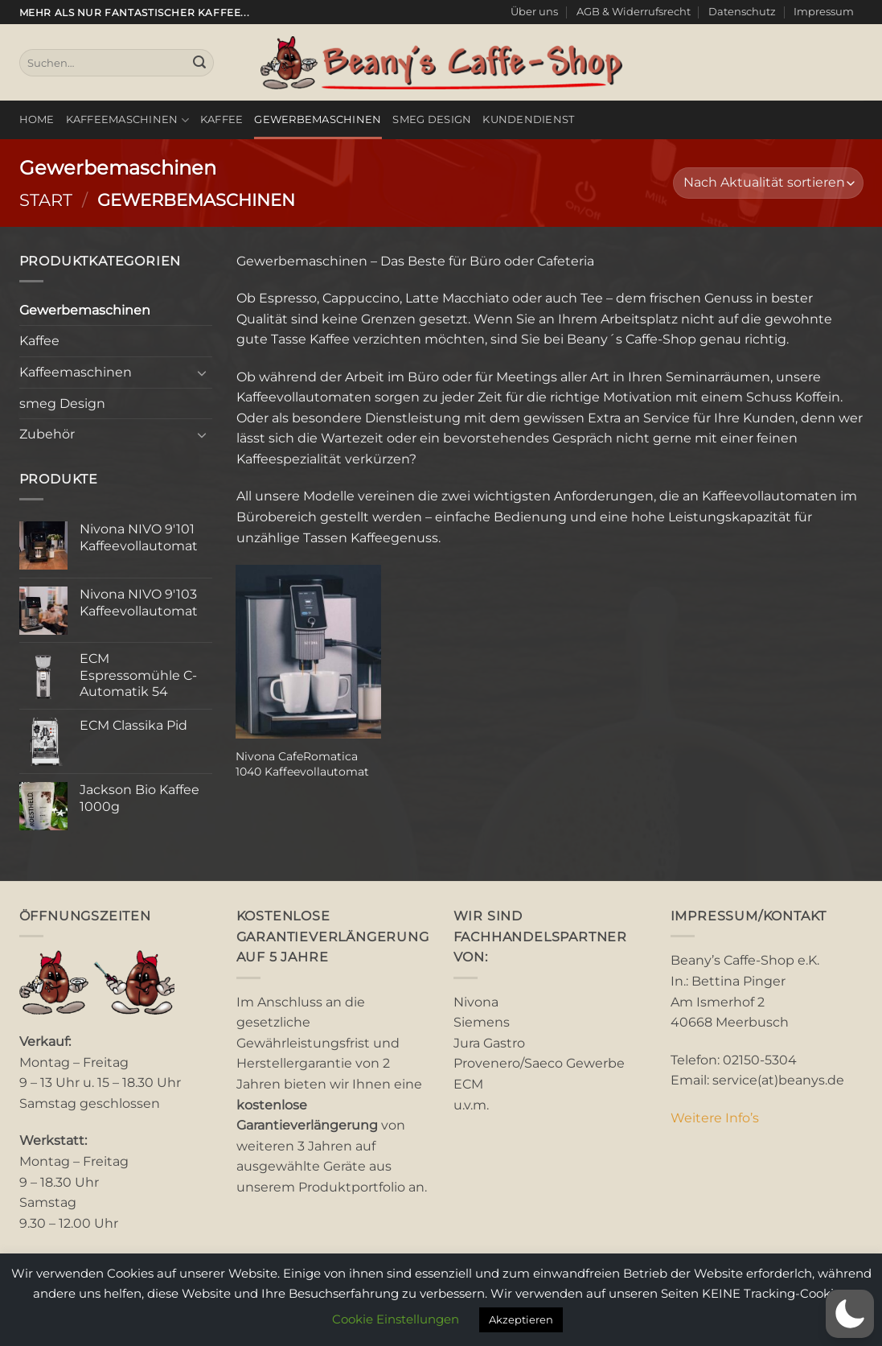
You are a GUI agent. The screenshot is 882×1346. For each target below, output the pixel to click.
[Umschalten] (202, 372)
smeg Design (431, 119)
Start (45, 200)
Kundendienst (528, 119)
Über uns (534, 12)
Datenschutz (742, 12)
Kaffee (222, 119)
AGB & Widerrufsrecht (633, 12)
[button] (850, 1314)
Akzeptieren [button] (521, 1319)
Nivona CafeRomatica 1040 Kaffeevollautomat (302, 764)
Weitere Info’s (715, 1118)
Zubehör (47, 434)
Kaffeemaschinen (127, 120)
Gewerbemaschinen (317, 119)
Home (37, 119)
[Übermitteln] (199, 62)
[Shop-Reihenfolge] (768, 183)
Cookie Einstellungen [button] (395, 1319)
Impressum (824, 12)
